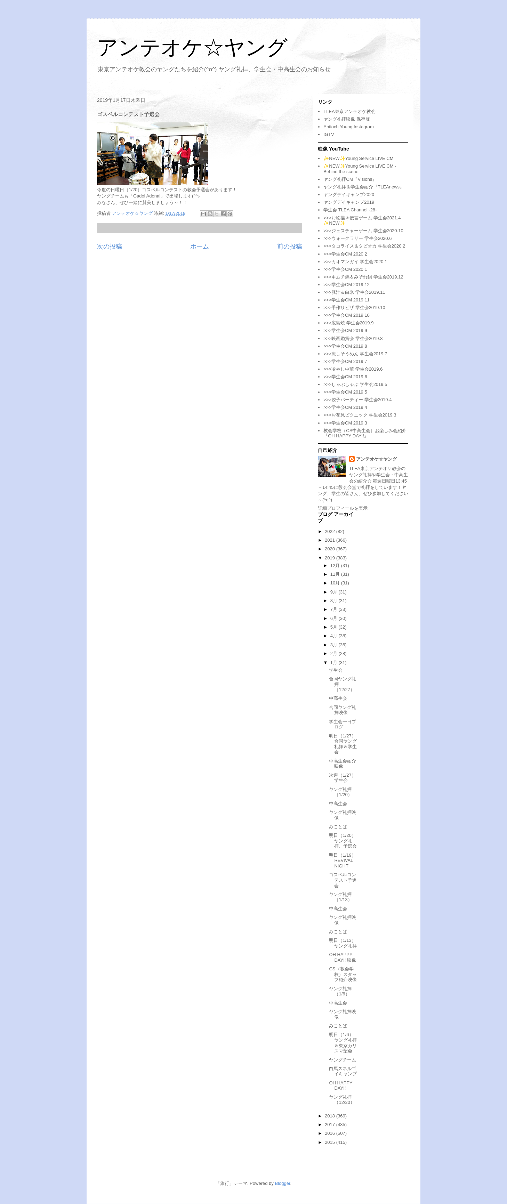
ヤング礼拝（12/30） (342, 1099)
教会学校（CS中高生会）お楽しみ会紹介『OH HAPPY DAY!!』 (365, 433)
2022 (330, 531)
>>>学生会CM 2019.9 (345, 330)
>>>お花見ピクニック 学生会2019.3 (359, 415)
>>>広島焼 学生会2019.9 (348, 322)
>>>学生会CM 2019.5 (345, 392)
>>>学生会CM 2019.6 (345, 376)
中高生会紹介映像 (342, 763)
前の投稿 (289, 246)
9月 (334, 592)
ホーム (199, 246)
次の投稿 (109, 246)
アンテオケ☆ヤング (192, 47)
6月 (334, 618)
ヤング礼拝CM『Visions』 (350, 179)
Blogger (282, 1183)
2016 (330, 1133)
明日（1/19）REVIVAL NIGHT (342, 860)
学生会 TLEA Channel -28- (350, 209)
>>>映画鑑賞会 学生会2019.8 (353, 338)
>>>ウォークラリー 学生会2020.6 (357, 238)
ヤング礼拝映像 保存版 (346, 119)
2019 (330, 557)
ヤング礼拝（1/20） (340, 792)
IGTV (328, 134)
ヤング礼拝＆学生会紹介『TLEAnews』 (363, 186)
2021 (330, 540)
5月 (334, 627)
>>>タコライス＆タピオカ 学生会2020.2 (364, 246)
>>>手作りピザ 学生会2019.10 (354, 307)
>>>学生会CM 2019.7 (345, 361)
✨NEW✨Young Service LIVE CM (358, 158)
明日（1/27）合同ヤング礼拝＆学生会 (343, 744)
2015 (330, 1142)
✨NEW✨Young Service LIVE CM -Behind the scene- (359, 168)
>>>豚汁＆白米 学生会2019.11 (354, 292)
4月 (334, 635)
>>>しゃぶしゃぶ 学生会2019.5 (355, 384)
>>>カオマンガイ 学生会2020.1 (355, 261)
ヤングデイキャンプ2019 (348, 202)
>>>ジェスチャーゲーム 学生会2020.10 (363, 230)
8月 (334, 600)
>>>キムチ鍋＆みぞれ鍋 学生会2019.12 (363, 277)
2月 (334, 653)
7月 (334, 609)
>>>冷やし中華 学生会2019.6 (353, 369)
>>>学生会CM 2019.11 (346, 299)
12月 (335, 565)
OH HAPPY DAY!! (340, 1085)
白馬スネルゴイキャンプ (343, 1071)
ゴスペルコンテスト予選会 (343, 880)
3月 (334, 644)
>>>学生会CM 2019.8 (345, 346)
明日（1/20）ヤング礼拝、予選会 (343, 841)
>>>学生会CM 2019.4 (345, 407)
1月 (334, 662)
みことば (338, 826)
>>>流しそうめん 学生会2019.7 (355, 353)
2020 (330, 548)
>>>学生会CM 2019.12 (346, 284)
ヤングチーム (342, 1059)
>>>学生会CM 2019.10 (346, 315)
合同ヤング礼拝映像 (342, 710)
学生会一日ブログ (342, 724)
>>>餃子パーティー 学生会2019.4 (357, 399)
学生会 (336, 670)
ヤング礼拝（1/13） (340, 897)
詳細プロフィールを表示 (343, 508)
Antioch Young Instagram (348, 126)
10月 (335, 582)
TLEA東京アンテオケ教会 (349, 111)
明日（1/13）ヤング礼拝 (343, 943)
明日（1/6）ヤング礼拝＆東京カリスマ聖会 (343, 1042)
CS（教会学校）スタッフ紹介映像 (343, 974)
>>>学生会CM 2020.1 (345, 269)
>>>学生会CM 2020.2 (345, 254)
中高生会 (338, 698)
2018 (330, 1115)
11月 (335, 574)
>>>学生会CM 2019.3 (345, 423)
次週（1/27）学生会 (342, 778)
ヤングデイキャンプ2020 (348, 194)
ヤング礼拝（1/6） (340, 991)
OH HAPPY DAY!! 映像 (342, 957)
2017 (330, 1124)
